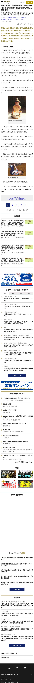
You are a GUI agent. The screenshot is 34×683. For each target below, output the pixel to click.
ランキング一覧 (17, 375)
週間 (21, 293)
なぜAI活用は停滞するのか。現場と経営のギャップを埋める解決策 (17, 577)
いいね (29, 293)
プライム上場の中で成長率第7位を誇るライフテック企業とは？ (17, 571)
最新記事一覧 (17, 645)
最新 (5, 293)
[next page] (26, 205)
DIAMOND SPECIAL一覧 (9, 653)
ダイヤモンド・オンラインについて (10, 674)
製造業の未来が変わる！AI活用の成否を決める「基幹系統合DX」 (17, 583)
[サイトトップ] (6, 2)
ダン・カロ (3, 17)
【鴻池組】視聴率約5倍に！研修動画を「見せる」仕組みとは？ (17, 558)
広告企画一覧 (5, 657)
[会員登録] (29, 2)
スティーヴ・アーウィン (14, 17)
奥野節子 (23, 17)
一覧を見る (17, 589)
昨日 (13, 293)
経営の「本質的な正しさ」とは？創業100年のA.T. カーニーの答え (17, 564)
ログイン (22, 2)
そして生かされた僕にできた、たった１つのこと (13, 19)
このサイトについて (6, 679)
